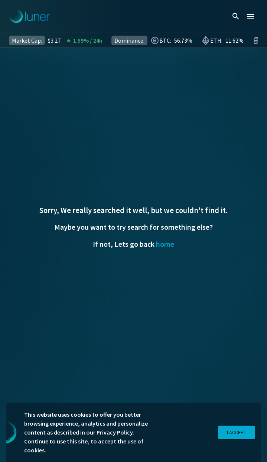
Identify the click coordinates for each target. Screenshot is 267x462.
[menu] (250, 16)
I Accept (236, 432)
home (165, 244)
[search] (235, 16)
